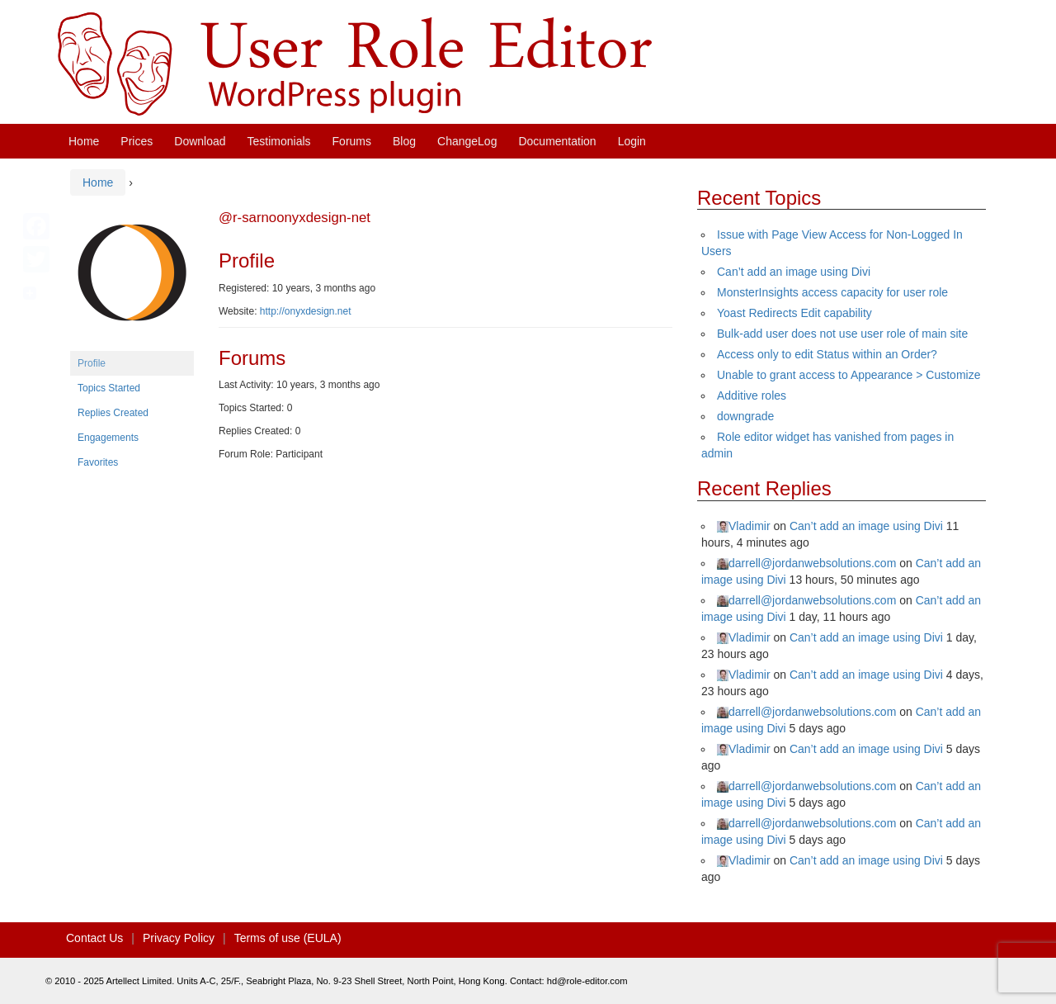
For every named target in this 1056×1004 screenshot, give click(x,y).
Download (199, 141)
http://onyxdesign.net (305, 311)
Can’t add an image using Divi (793, 271)
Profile (92, 363)
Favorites (98, 462)
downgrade (745, 416)
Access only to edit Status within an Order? (827, 354)
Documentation (557, 141)
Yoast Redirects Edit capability (794, 313)
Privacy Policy (178, 938)
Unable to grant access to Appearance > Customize (848, 374)
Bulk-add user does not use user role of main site (842, 333)
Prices (136, 141)
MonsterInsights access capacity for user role (832, 292)
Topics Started (109, 388)
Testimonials (279, 141)
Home (83, 141)
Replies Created (113, 413)
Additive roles (751, 395)
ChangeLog (467, 141)
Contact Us (94, 938)
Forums (351, 141)
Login (632, 141)
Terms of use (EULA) (288, 938)
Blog (404, 141)
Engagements (108, 437)
